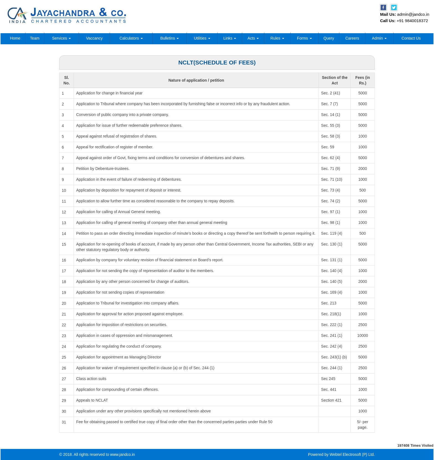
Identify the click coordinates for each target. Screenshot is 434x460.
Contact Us (411, 38)
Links (229, 38)
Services (61, 38)
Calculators (131, 38)
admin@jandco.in (413, 14)
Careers (352, 38)
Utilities (202, 38)
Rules (277, 38)
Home (15, 38)
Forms (304, 38)
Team (34, 38)
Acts (253, 38)
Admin (379, 38)
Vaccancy (94, 38)
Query (329, 38)
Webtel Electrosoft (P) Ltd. (352, 454)
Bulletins (169, 38)
